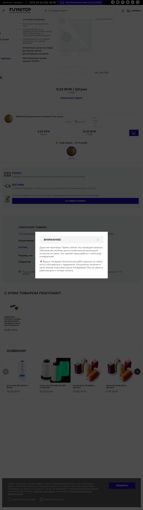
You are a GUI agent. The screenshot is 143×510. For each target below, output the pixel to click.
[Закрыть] (97, 239)
